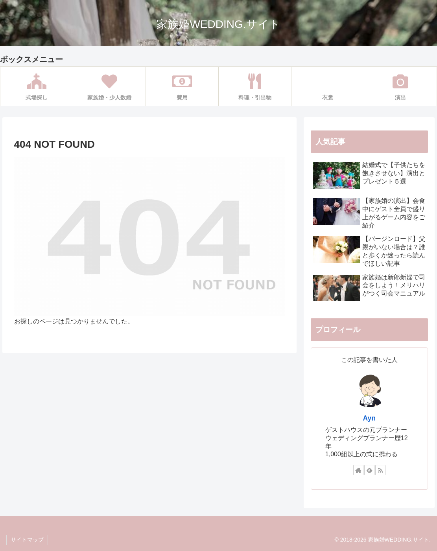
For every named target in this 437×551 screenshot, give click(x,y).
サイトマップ (27, 539)
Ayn (369, 418)
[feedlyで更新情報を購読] (369, 470)
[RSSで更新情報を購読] (380, 470)
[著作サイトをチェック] (358, 470)
